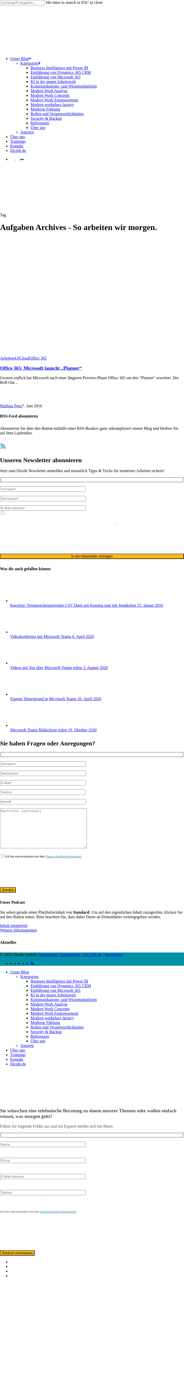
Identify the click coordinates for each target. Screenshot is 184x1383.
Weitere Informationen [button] (18, 938)
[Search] (22, 2)
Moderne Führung (45, 1030)
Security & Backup (46, 1039)
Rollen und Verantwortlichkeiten (57, 1035)
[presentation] (38, 539)
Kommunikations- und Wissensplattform (64, 1007)
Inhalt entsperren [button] (13, 933)
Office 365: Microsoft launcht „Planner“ (41, 368)
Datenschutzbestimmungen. (63, 864)
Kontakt (16, 1067)
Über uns (38, 1048)
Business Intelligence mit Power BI (59, 989)
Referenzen (40, 1044)
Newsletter (113, 962)
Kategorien (29, 984)
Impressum (48, 962)
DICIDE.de (92, 962)
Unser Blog (19, 979)
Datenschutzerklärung (161, 518)
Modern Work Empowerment (54, 1021)
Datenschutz (70, 962)
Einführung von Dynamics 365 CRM (61, 993)
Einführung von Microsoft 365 (55, 998)
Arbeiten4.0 (9, 358)
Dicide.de (18, 1071)
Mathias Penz (11, 406)
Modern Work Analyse (49, 1012)
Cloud (24, 358)
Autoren (27, 1053)
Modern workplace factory (52, 1025)
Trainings (18, 1062)
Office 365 (38, 358)
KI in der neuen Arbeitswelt (53, 1002)
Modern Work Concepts (50, 1016)
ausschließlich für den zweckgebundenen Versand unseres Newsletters (57, 522)
